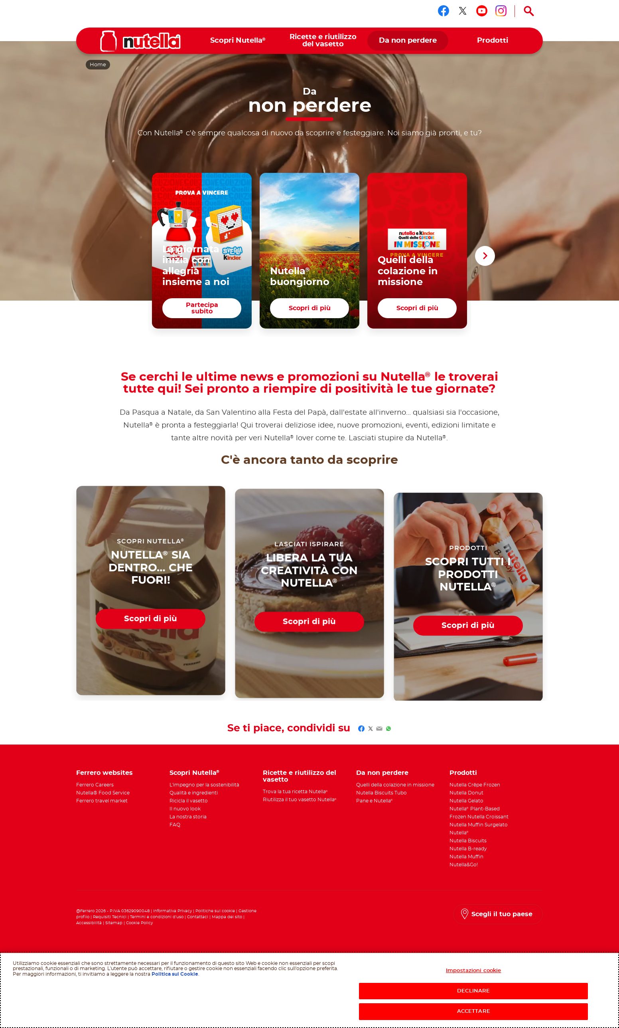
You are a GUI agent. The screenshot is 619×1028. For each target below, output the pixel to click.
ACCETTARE (473, 1011)
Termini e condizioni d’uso (156, 917)
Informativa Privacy (172, 911)
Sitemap (113, 923)
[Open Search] (529, 11)
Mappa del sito (227, 917)
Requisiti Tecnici (109, 917)
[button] (485, 256)
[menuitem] (238, 41)
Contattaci (197, 917)
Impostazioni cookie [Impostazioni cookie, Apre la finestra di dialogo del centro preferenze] (473, 970)
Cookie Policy (139, 923)
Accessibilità (89, 923)
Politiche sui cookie (215, 911)
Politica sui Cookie (175, 974)
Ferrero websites (104, 773)
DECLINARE (473, 991)
